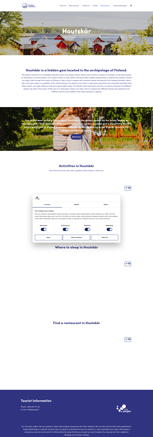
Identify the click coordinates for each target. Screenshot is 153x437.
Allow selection (76, 237)
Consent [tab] (47, 204)
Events (95, 6)
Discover (63, 6)
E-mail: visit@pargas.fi (30, 409)
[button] (79, 5)
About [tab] (106, 204)
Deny (48, 237)
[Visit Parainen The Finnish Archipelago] (29, 6)
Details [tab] (76, 204)
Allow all (105, 237)
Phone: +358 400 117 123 (30, 407)
